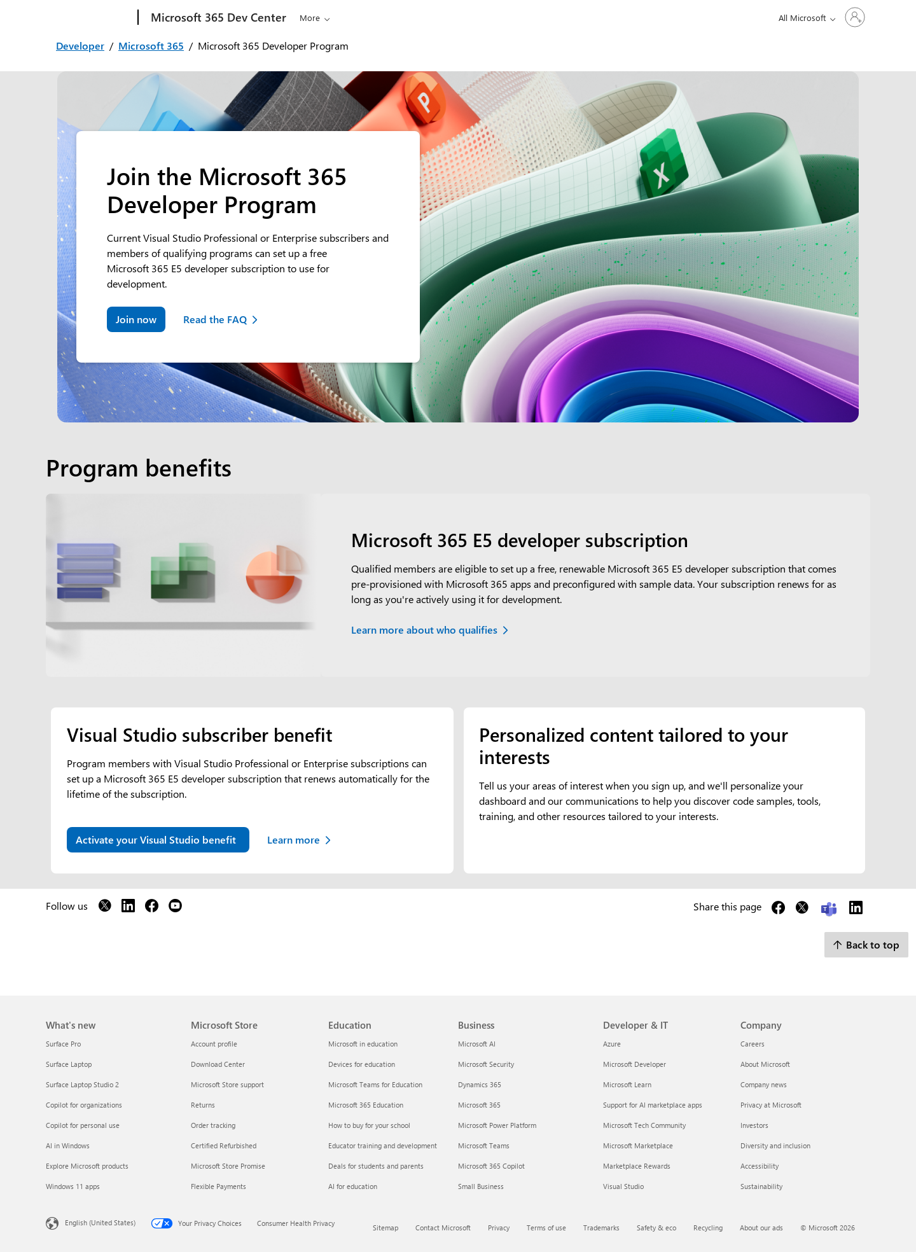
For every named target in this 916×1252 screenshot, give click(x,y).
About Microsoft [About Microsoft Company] (765, 1064)
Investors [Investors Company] (754, 1125)
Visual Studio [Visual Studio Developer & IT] (623, 1186)
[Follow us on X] (104, 908)
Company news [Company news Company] (763, 1084)
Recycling (708, 1227)
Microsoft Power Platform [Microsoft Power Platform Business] (497, 1125)
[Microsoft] (89, 18)
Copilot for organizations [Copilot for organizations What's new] (84, 1104)
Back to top (866, 944)
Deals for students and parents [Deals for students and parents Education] (376, 1166)
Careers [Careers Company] (752, 1043)
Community (449, 17)
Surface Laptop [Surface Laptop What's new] (69, 1064)
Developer (80, 45)
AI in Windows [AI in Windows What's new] (68, 1145)
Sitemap (385, 1227)
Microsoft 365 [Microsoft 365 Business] (479, 1104)
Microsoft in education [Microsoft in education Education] (363, 1043)
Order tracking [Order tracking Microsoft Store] (213, 1125)
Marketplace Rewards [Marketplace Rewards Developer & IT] (636, 1166)
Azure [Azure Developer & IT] (612, 1043)
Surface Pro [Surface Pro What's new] (63, 1043)
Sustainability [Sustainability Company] (761, 1186)
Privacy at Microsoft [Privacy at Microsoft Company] (771, 1104)
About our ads (761, 1227)
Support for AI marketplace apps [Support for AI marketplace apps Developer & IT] (652, 1104)
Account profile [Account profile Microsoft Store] (214, 1043)
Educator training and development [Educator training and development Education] (382, 1145)
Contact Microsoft (443, 1227)
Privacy (499, 1227)
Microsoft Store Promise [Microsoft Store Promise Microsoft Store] (228, 1166)
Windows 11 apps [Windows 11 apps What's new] (73, 1186)
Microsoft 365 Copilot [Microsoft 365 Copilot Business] (491, 1166)
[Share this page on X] (801, 910)
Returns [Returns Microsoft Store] (203, 1104)
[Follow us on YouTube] (175, 908)
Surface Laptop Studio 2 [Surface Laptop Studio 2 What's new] (82, 1084)
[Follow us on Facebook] (151, 908)
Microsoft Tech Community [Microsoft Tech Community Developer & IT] (644, 1125)
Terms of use (546, 1227)
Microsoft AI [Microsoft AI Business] (477, 1043)
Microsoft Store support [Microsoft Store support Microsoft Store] (227, 1084)
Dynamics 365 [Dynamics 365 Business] (479, 1084)
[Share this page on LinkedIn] (856, 910)
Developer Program (530, 17)
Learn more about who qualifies (424, 629)
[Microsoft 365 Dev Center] (217, 18)
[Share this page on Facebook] (778, 910)
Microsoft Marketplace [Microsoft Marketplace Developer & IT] (638, 1145)
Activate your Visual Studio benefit (156, 839)
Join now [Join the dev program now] (136, 319)
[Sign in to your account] (837, 17)
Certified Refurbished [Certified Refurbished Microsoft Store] (223, 1145)
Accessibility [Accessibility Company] (759, 1166)
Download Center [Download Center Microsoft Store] (218, 1064)
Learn (362, 17)
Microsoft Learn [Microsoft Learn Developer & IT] (627, 1084)
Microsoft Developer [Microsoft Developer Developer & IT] (634, 1064)
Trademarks (601, 1227)
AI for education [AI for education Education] (352, 1186)
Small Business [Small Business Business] (481, 1186)
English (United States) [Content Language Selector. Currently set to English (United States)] (100, 1222)
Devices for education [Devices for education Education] (361, 1064)
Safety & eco (656, 1227)
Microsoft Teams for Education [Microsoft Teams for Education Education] (375, 1084)
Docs (403, 17)
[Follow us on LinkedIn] (128, 908)
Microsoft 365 (151, 45)
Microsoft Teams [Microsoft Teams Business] (484, 1145)
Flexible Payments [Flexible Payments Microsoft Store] (218, 1186)
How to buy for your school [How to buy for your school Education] (369, 1125)
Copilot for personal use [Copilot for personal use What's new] (83, 1125)
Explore (314, 17)
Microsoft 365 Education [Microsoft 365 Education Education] (365, 1104)
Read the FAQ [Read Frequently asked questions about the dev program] (215, 319)
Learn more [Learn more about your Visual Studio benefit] (293, 839)
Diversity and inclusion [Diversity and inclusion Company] (775, 1145)
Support (604, 17)
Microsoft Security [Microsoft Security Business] (486, 1064)
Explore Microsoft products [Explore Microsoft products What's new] (87, 1166)
